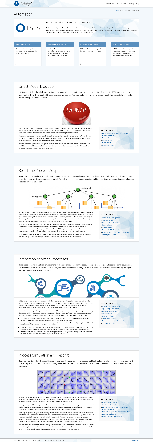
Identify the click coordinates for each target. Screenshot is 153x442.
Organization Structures (109, 318)
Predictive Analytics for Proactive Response (116, 232)
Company (131, 3)
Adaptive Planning (107, 220)
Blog (137, 3)
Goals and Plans (107, 140)
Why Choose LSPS (108, 145)
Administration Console (109, 402)
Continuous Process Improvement (113, 405)
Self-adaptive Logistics (109, 235)
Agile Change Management (110, 222)
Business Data (106, 143)
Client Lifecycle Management (111, 311)
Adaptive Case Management (111, 218)
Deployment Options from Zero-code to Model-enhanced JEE (115, 134)
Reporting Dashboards (109, 414)
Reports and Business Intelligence (113, 416)
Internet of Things (108, 316)
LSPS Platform (121, 3)
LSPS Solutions (109, 3)
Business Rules (107, 138)
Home (118, 10)
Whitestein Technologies (23, 3)
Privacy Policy (135, 440)
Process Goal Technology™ (111, 230)
